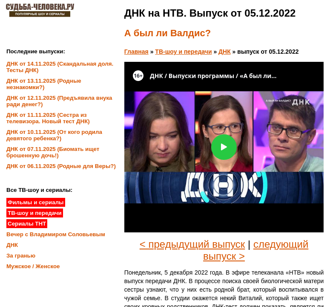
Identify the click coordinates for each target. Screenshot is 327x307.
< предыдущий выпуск (192, 244)
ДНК (224, 51)
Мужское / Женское (33, 266)
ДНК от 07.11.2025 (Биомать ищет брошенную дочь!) (52, 152)
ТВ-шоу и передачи (183, 51)
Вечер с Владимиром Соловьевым (55, 234)
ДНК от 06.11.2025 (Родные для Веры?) (61, 166)
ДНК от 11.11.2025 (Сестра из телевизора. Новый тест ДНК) (48, 118)
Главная (136, 51)
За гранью (20, 255)
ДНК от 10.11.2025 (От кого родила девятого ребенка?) (54, 135)
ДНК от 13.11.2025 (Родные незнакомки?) (43, 84)
